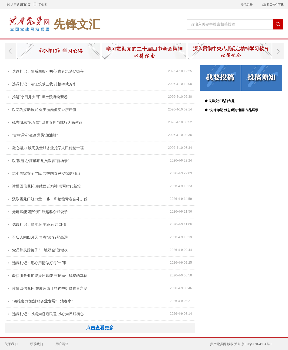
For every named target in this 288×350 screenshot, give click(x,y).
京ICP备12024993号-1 (256, 344)
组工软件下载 (275, 4)
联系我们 (36, 344)
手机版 (42, 4)
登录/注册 (247, 4)
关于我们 (11, 344)
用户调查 (62, 344)
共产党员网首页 (20, 4)
